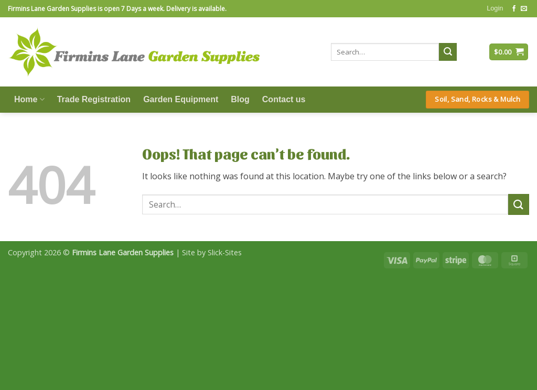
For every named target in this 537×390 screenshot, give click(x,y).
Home (29, 99)
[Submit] (448, 52)
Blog (240, 99)
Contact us (284, 99)
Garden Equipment (180, 99)
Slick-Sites (225, 252)
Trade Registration (94, 99)
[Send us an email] (524, 9)
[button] (495, 8)
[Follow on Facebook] (514, 9)
